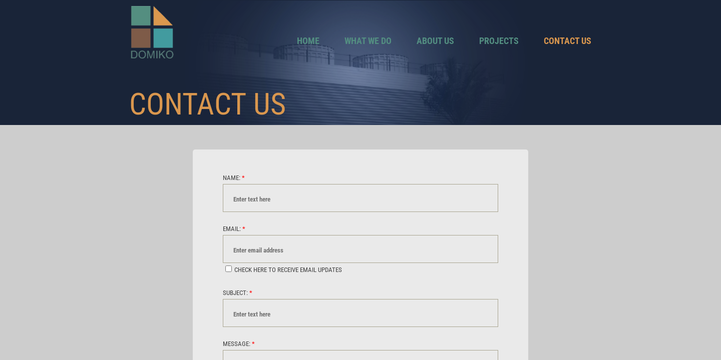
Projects (499, 41)
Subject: (237, 292)
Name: (234, 178)
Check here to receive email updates (283, 270)
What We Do (368, 41)
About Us (435, 41)
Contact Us (567, 41)
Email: (234, 228)
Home (308, 41)
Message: (239, 344)
